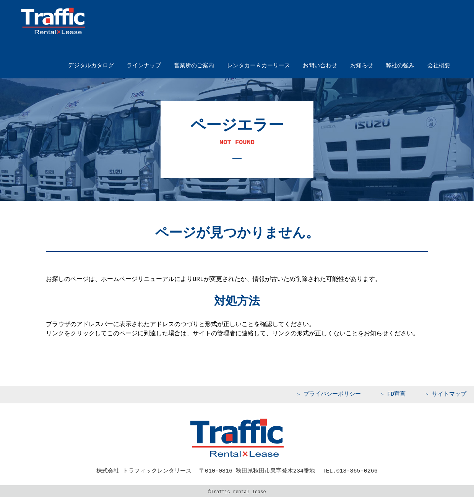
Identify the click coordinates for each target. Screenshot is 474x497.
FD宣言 (396, 393)
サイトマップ (449, 393)
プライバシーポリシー (332, 393)
